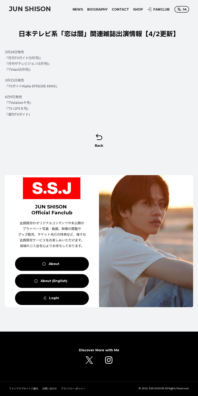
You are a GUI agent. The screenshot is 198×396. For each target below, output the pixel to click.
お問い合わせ (49, 389)
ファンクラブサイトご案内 (23, 389)
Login (50, 298)
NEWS (78, 9)
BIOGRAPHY (97, 9)
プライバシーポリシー (73, 389)
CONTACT (120, 9)
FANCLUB (158, 9)
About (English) (50, 281)
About (50, 264)
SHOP (138, 9)
